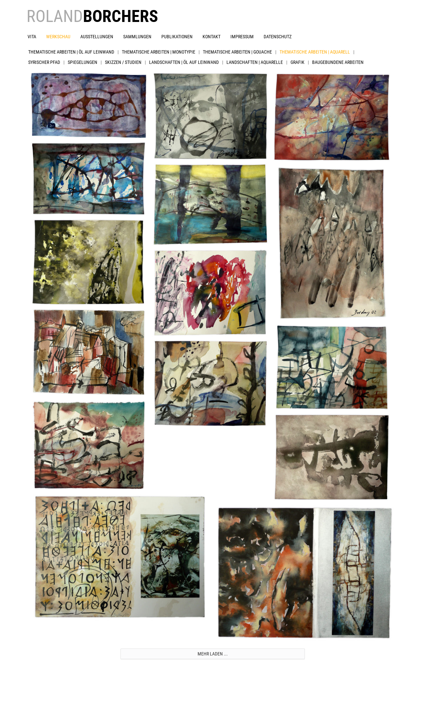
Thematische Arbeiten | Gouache (237, 52)
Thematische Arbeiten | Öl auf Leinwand (71, 52)
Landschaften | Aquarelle (254, 62)
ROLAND (92, 16)
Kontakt (211, 36)
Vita (32, 36)
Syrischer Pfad (44, 62)
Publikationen (177, 36)
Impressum (242, 36)
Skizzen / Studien (123, 62)
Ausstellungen (96, 36)
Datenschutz (278, 36)
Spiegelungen (82, 62)
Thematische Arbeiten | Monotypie (158, 52)
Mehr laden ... (213, 653)
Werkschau (58, 36)
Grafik (297, 62)
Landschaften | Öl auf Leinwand (184, 62)
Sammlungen (137, 36)
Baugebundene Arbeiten (338, 62)
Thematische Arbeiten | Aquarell (315, 52)
